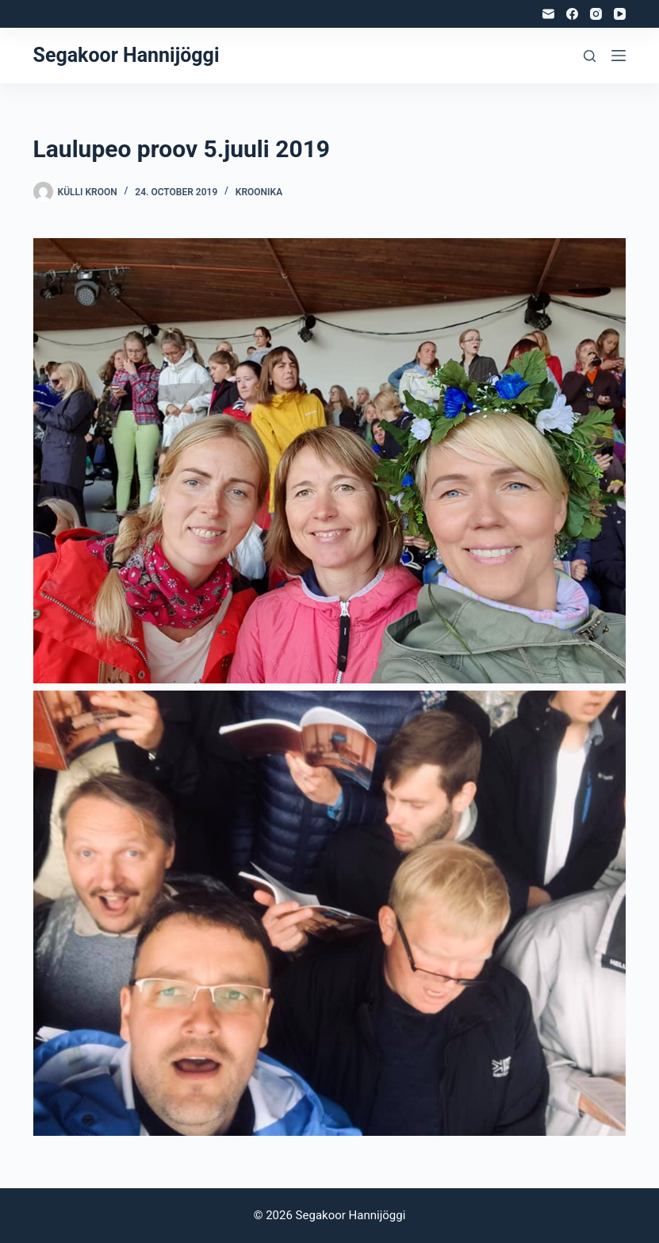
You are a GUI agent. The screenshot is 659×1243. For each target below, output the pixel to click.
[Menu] (618, 55)
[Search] (590, 56)
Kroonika (259, 192)
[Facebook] (572, 14)
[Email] (548, 14)
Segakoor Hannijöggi (126, 55)
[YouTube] (620, 14)
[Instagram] (596, 14)
